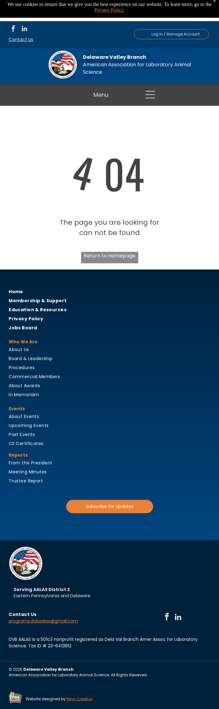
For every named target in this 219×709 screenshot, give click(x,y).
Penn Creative (79, 699)
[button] (150, 94)
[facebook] (13, 29)
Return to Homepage (109, 255)
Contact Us (21, 39)
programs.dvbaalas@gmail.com (43, 621)
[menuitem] (109, 291)
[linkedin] (24, 29)
